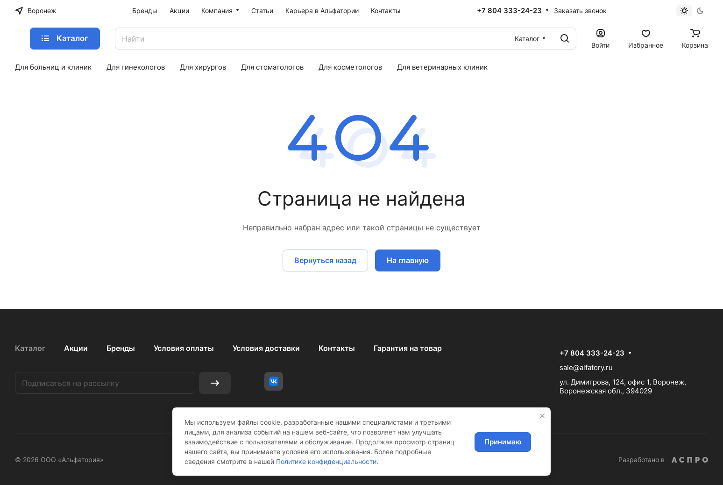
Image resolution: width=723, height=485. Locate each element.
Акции (76, 348)
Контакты (337, 348)
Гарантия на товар (408, 348)
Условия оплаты (184, 348)
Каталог (30, 348)
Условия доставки (266, 348)
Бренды (120, 348)
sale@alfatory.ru (586, 367)
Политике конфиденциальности (326, 461)
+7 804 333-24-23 (509, 11)
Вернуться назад (325, 260)
